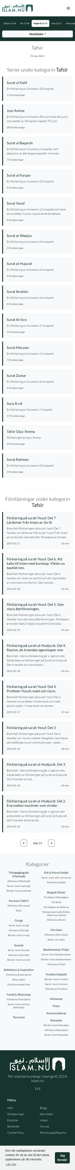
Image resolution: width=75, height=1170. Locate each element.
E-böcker (12, 1120)
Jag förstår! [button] (62, 1157)
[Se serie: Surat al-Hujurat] (38, 263)
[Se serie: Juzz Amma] (38, 110)
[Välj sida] (37, 843)
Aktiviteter (46, 1114)
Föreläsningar (15, 1114)
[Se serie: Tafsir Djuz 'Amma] (38, 431)
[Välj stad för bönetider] (37, 34)
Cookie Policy (15, 1132)
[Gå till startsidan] (17, 8)
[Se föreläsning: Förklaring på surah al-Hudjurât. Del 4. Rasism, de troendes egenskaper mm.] (38, 647)
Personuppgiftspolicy (53, 1132)
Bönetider (13, 1126)
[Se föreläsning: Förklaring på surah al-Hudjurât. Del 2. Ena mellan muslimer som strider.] (38, 803)
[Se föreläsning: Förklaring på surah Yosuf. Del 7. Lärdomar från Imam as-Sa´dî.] (38, 520)
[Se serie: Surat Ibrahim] (38, 291)
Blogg (43, 1108)
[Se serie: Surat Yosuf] (38, 203)
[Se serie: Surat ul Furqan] (38, 175)
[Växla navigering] (68, 8)
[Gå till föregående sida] (24, 843)
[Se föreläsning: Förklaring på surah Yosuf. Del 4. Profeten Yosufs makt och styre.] (38, 688)
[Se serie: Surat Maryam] (38, 347)
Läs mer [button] (11, 1164)
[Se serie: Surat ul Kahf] (38, 82)
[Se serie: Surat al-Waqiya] (38, 235)
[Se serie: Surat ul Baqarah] (38, 143)
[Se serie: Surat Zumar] (38, 375)
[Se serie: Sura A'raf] (38, 403)
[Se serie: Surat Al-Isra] (38, 319)
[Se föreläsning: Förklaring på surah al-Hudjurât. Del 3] (38, 764)
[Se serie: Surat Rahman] (38, 459)
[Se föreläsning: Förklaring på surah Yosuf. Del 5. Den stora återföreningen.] (38, 606)
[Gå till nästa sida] (51, 843)
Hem (10, 1108)
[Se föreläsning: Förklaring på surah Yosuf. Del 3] (38, 727)
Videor (44, 1120)
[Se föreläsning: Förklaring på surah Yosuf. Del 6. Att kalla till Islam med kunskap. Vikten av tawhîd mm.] (38, 563)
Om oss (44, 1126)
